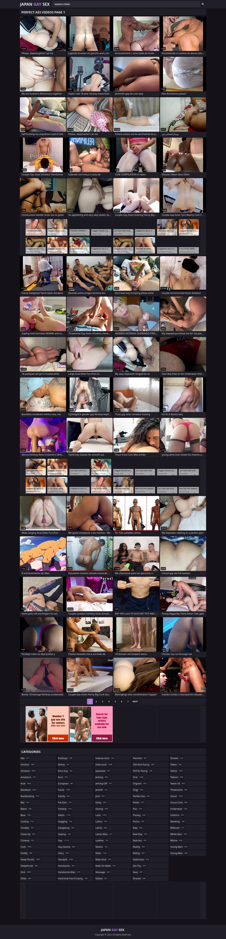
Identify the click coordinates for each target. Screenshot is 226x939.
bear (26, 815)
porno (139, 821)
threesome (179, 790)
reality (139, 847)
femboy (65, 809)
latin (101, 815)
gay (64, 840)
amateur (28, 771)
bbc (25, 802)
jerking (101, 777)
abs (25, 758)
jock (100, 796)
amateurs (29, 777)
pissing (139, 815)
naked (101, 878)
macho (101, 847)
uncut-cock (179, 802)
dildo (26, 878)
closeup (28, 840)
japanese (103, 771)
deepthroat (29, 866)
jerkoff (101, 790)
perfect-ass (141, 796)
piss (138, 809)
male (101, 853)
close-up (28, 834)
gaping (64, 834)
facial (64, 790)
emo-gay (65, 771)
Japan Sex (35, 4)
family (64, 796)
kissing (102, 809)
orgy (138, 790)
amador (28, 764)
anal (26, 783)
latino (101, 828)
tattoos (177, 777)
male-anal (103, 859)
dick (26, 872)
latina (101, 821)
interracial (104, 764)
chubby (27, 828)
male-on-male (105, 866)
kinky (101, 802)
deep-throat (31, 859)
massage (102, 872)
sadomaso (141, 859)
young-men (179, 853)
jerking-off (104, 783)
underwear (179, 809)
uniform (177, 815)
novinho (140, 758)
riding (139, 853)
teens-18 (177, 783)
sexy (138, 872)
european (66, 783)
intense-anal (105, 758)
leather (102, 840)
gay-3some (67, 847)
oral (138, 777)
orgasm (140, 783)
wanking (177, 821)
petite (139, 802)
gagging (65, 821)
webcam (177, 828)
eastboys (65, 758)
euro (63, 777)
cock (26, 847)
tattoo (176, 771)
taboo (176, 764)
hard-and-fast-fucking (73, 878)
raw (138, 828)
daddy (27, 853)
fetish (64, 815)
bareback (29, 790)
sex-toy (139, 866)
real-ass (140, 840)
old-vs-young (143, 771)
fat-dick (65, 802)
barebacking (30, 796)
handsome (66, 866)
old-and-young (144, 764)
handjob (66, 859)
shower (177, 758)
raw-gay (140, 834)
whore (176, 840)
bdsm (26, 809)
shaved (139, 878)
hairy (63, 853)
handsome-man (69, 872)
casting (27, 821)
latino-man (104, 834)
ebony (64, 764)
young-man (179, 847)
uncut (176, 796)
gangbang (66, 828)
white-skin (178, 834)
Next (135, 701)
